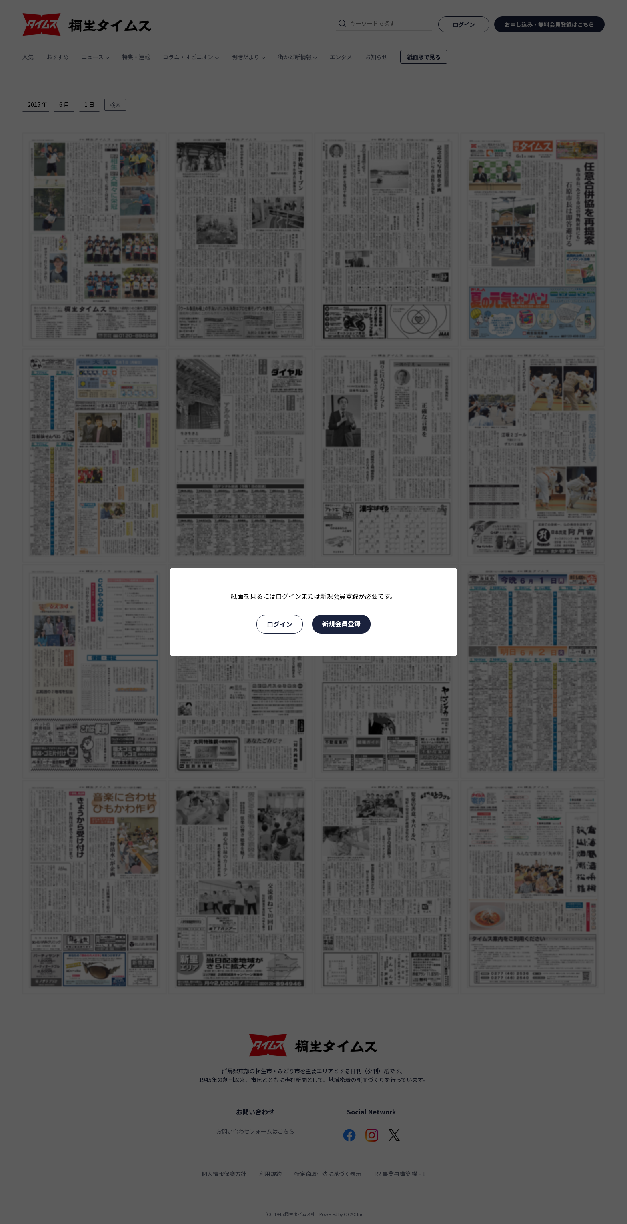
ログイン (279, 624)
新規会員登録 (341, 623)
